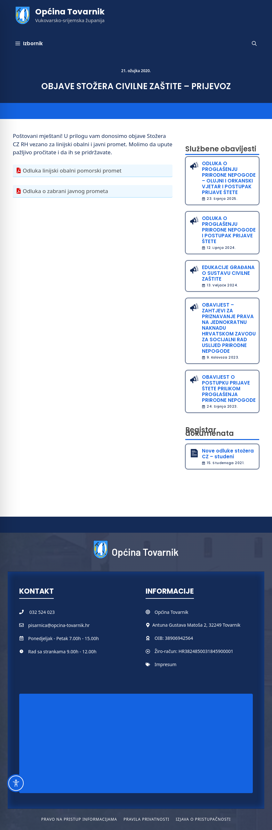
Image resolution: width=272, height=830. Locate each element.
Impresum (165, 664)
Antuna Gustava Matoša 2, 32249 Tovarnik (196, 625)
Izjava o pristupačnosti (203, 819)
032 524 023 (42, 612)
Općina (163, 612)
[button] (254, 43)
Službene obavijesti (220, 149)
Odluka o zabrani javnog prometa (65, 191)
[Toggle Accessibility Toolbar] (16, 783)
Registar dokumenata (209, 431)
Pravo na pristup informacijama (79, 819)
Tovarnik (179, 612)
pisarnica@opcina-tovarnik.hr (59, 625)
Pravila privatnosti (146, 819)
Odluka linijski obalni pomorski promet (72, 170)
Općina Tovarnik (70, 11)
